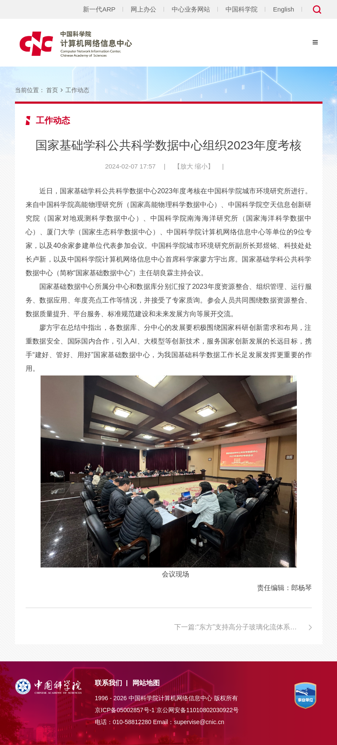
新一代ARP (99, 9)
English (283, 9)
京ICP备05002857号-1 (125, 710)
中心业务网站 (191, 9)
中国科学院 (242, 9)
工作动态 (77, 90)
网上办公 (143, 9)
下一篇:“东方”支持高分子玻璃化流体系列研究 (242, 627)
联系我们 (108, 683)
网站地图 (146, 683)
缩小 (201, 166)
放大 (186, 166)
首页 (52, 90)
